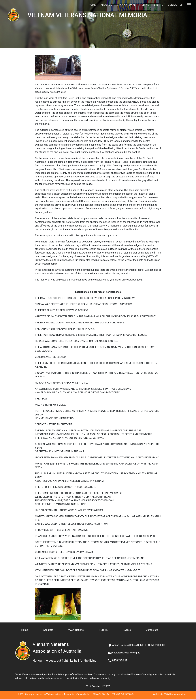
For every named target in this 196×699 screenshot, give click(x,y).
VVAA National (126, 4)
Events (158, 4)
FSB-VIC (144, 4)
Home (92, 4)
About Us (106, 4)
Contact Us (175, 4)
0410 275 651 (119, 660)
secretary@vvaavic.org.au (126, 652)
